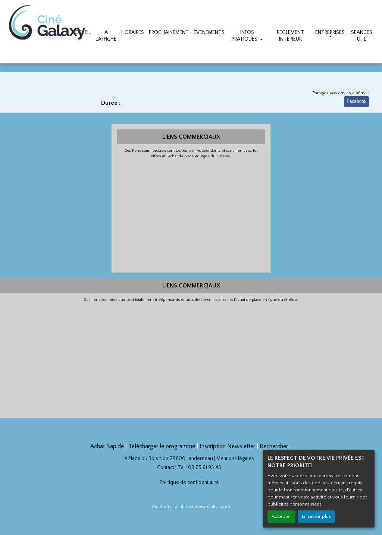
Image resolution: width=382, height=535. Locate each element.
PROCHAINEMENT (169, 32)
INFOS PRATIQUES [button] (245, 35)
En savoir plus (316, 516)
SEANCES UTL (361, 35)
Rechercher (274, 446)
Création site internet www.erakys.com (191, 506)
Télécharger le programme (161, 446)
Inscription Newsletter (227, 446)
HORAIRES (132, 32)
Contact (165, 468)
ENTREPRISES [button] (330, 32)
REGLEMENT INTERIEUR (290, 35)
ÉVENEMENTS (209, 32)
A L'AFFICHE (106, 35)
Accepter (281, 516)
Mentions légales (235, 459)
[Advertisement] (191, 215)
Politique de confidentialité (189, 482)
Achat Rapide (107, 446)
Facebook (356, 101)
